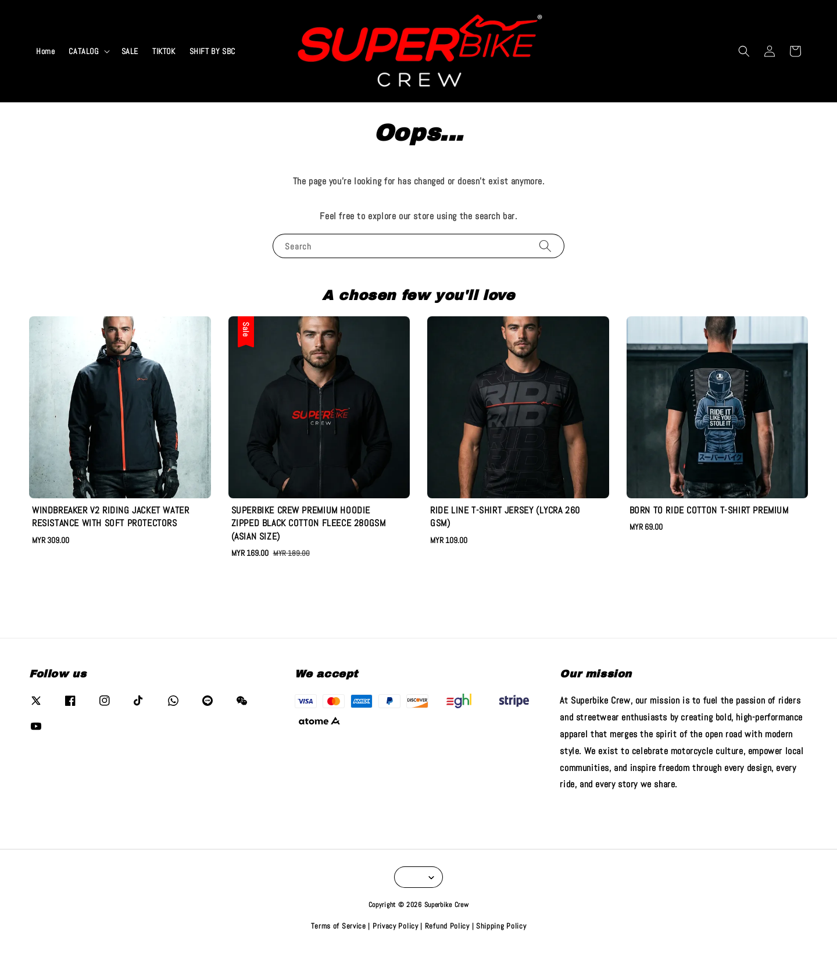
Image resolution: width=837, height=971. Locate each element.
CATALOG (83, 51)
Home (45, 51)
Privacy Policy (396, 926)
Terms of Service (338, 926)
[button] (744, 51)
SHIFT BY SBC (212, 51)
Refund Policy (447, 926)
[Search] (545, 245)
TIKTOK (164, 51)
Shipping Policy (501, 926)
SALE (129, 51)
